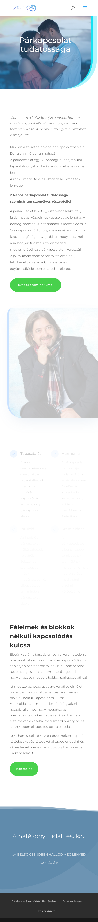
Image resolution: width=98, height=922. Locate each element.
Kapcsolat (24, 769)
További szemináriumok (35, 285)
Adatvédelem (72, 901)
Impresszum (47, 910)
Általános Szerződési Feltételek (34, 901)
